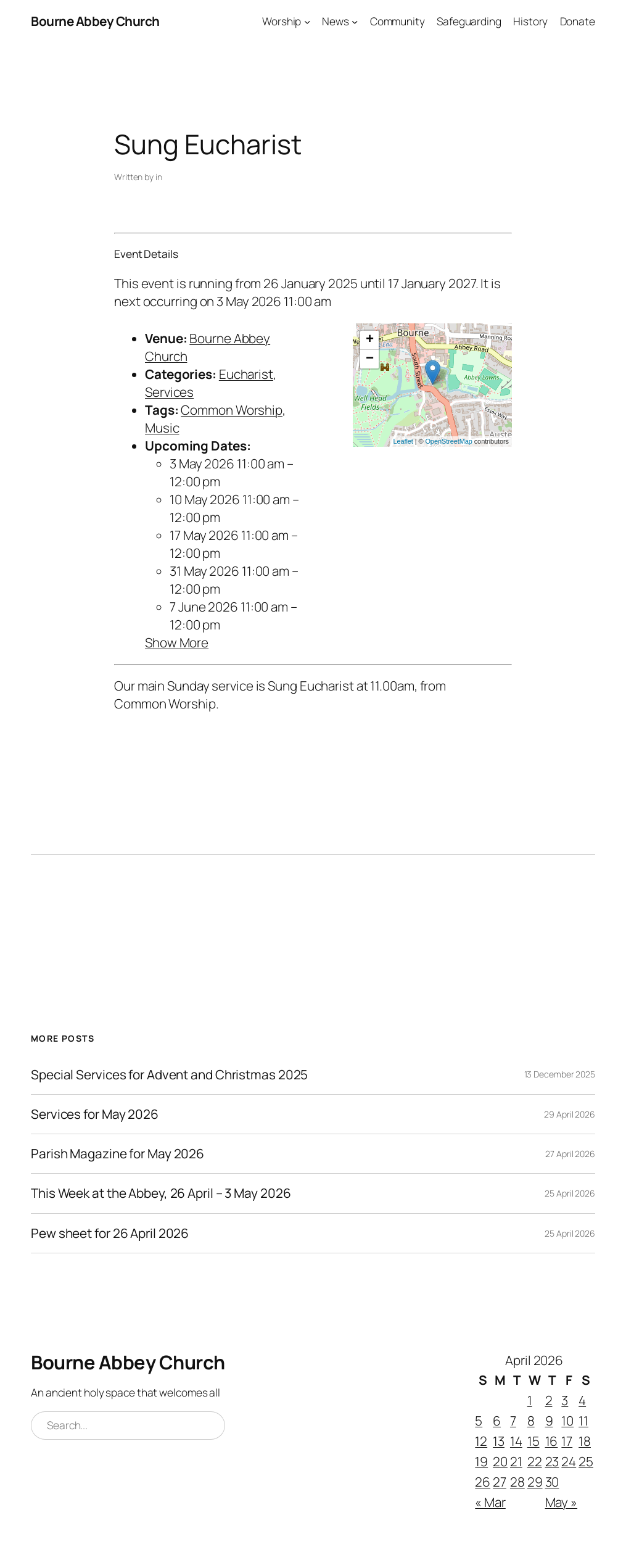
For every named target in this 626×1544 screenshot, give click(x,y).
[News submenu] (355, 21)
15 (533, 1441)
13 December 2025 (559, 1074)
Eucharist (246, 374)
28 (517, 1481)
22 (534, 1461)
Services (169, 392)
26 (482, 1481)
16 (551, 1441)
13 (499, 1441)
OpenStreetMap (448, 441)
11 (583, 1420)
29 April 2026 (569, 1114)
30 (552, 1481)
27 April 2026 (570, 1154)
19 (481, 1461)
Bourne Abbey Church (95, 21)
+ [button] (370, 340)
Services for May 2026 (95, 1114)
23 (552, 1461)
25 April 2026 (570, 1193)
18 (585, 1441)
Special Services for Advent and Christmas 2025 (169, 1075)
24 (568, 1461)
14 (516, 1441)
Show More (176, 642)
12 (481, 1441)
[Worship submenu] (307, 21)
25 (586, 1461)
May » (561, 1502)
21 (516, 1461)
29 (535, 1481)
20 (500, 1461)
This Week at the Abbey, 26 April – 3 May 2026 (161, 1193)
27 (499, 1481)
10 (567, 1420)
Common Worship (231, 409)
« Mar (490, 1502)
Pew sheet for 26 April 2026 (110, 1233)
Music (162, 427)
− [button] (370, 359)
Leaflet (403, 441)
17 (566, 1441)
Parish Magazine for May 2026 (117, 1154)
